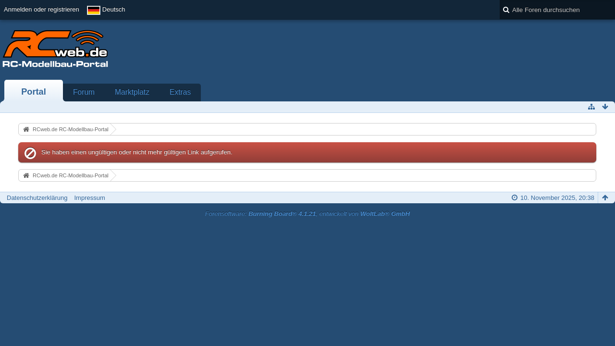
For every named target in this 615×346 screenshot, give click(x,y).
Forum (84, 92)
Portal (33, 92)
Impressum (89, 197)
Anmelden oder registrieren (41, 9)
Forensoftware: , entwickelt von (307, 213)
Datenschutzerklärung (37, 197)
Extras (180, 92)
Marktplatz (132, 92)
